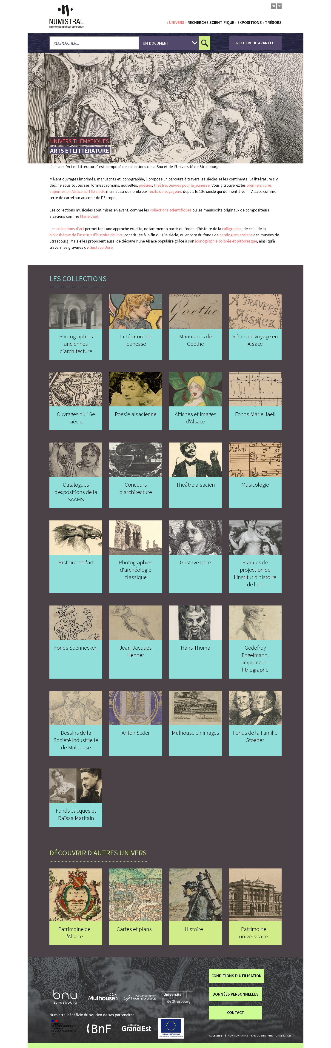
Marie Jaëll (89, 216)
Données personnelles (236, 994)
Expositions (249, 22)
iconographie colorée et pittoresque (226, 241)
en (273, 6)
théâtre (160, 185)
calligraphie (232, 228)
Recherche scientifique (211, 22)
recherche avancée (255, 43)
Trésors (273, 22)
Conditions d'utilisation (236, 975)
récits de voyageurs (165, 191)
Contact (235, 1012)
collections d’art (70, 228)
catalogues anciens (236, 234)
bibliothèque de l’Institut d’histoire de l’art (86, 234)
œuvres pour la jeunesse (189, 185)
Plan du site (258, 1035)
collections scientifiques (170, 210)
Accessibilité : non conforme (228, 1035)
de (279, 6)
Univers (176, 22)
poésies (145, 185)
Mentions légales (279, 1035)
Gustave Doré (101, 247)
